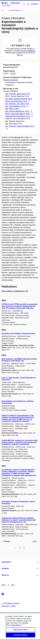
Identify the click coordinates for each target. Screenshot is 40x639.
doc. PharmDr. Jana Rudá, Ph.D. (17, 94)
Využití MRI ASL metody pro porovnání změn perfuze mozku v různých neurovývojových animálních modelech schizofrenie (20, 442)
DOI (17, 372)
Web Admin (5, 606)
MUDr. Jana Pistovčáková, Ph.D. (19, 114)
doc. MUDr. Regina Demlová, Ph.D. (18, 99)
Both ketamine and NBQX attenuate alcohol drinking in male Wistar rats (19, 360)
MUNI (3, 585)
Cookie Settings (16, 627)
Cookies (13, 606)
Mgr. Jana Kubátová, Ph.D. (16, 106)
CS (28, 4)
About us (5, 575)
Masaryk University (10, 80)
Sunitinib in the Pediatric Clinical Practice (18, 334)
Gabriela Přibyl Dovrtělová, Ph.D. (19, 116)
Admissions (6, 562)
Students (5, 568)
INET (13, 585)
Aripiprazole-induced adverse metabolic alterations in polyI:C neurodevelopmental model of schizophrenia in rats (19, 520)
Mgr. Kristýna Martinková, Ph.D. (18, 111)
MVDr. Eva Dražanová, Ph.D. (17, 101)
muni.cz (20, 55)
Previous (6, 541)
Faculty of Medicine (28, 51)
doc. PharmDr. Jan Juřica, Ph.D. (17, 104)
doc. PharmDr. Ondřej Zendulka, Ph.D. (20, 127)
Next (35, 541)
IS (8, 585)
